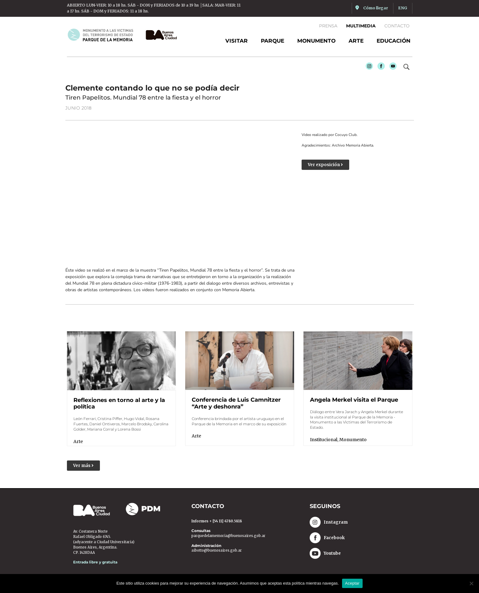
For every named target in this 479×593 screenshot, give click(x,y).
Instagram (367, 68)
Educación (394, 41)
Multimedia (361, 26)
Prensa (328, 26)
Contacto (397, 26)
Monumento (316, 41)
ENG (402, 8)
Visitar (236, 41)
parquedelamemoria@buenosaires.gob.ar (228, 536)
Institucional (323, 439)
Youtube (391, 68)
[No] (471, 583)
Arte (356, 41)
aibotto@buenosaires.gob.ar (216, 550)
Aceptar (352, 583)
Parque (272, 41)
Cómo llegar (375, 8)
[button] (83, 465)
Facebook (379, 68)
